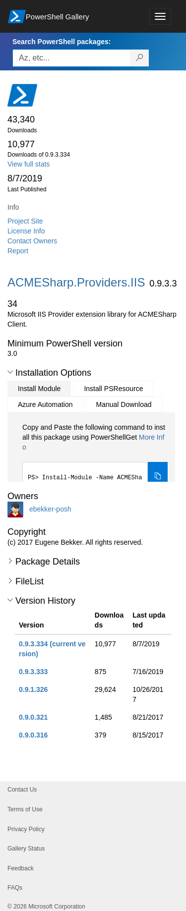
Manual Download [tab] (124, 404)
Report (17, 251)
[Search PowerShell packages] (139, 58)
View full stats (28, 164)
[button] (10, 372)
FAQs (14, 887)
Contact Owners (32, 241)
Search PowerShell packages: (61, 42)
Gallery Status (26, 848)
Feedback (20, 868)
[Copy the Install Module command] (158, 477)
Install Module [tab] (39, 389)
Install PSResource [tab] (113, 389)
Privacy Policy (26, 829)
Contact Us (22, 789)
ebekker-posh (50, 509)
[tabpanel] (95, 457)
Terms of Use (25, 809)
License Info (26, 231)
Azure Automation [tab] (45, 404)
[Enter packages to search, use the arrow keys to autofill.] (71, 58)
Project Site (25, 221)
